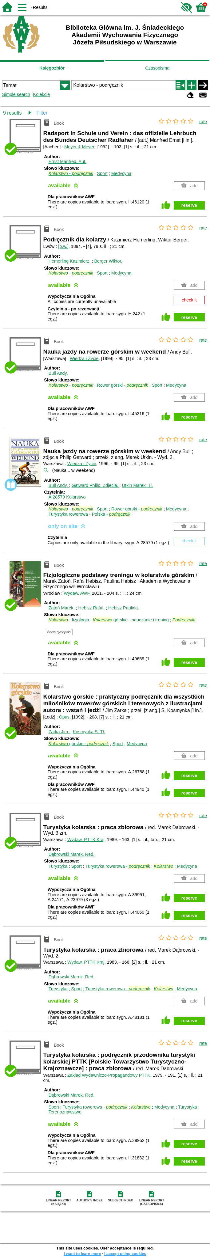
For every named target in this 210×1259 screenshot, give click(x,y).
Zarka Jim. (59, 731)
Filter (42, 113)
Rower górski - (122, 385)
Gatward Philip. (96, 485)
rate (203, 121)
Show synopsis (59, 632)
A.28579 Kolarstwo (67, 497)
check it (189, 300)
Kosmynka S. (89, 731)
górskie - (79, 743)
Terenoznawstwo (65, 1111)
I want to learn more (82, 1253)
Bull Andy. (58, 373)
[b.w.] (63, 246)
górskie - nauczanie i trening (131, 619)
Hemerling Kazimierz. (70, 261)
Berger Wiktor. (108, 261)
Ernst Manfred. (67, 161)
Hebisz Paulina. (123, 607)
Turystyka (58, 866)
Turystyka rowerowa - (117, 866)
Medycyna (121, 173)
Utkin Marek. (137, 485)
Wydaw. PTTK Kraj (86, 839)
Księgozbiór (52, 68)
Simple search (16, 94)
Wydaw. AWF (76, 593)
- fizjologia (69, 619)
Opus (64, 717)
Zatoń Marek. (62, 607)
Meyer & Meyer (79, 146)
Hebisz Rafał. (92, 607)
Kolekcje (41, 94)
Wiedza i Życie (84, 358)
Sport (102, 173)
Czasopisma (157, 68)
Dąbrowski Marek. (72, 854)
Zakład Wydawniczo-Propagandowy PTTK (108, 1075)
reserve (189, 205)
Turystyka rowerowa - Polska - (90, 514)
